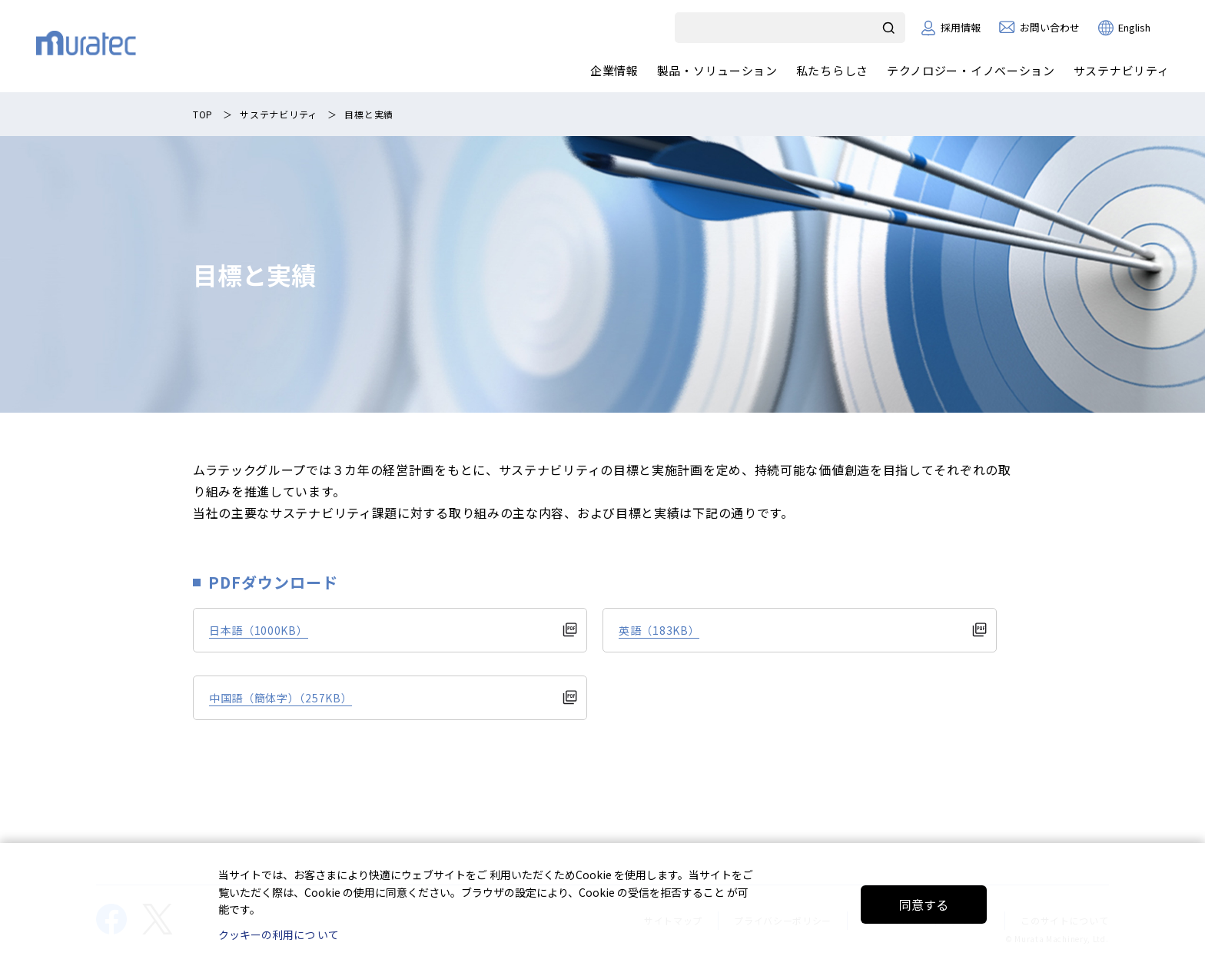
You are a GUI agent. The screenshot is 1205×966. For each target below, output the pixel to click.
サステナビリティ (1121, 70)
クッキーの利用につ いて (278, 934)
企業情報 (614, 70)
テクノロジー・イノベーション (971, 70)
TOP (203, 114)
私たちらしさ (831, 70)
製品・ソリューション (716, 70)
